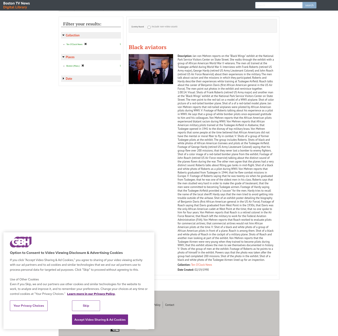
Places (70, 57)
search (309, 5)
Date (69, 79)
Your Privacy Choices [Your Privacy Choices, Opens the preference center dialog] (29, 306)
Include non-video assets (164, 26)
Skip (86, 306)
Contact (169, 305)
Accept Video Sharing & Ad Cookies (100, 320)
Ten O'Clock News (201, 265)
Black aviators (147, 47)
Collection (73, 35)
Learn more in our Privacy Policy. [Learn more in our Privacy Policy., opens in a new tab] (91, 294)
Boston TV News (16, 5)
